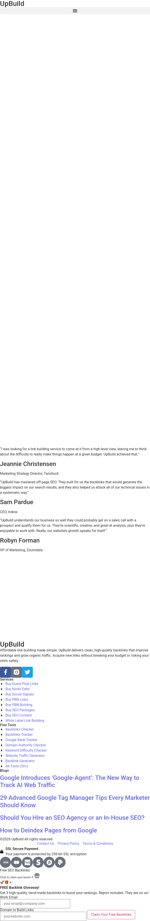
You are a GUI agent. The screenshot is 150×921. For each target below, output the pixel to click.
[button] (75, 10)
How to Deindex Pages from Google (48, 830)
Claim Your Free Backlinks (111, 914)
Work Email (35, 902)
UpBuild (12, 644)
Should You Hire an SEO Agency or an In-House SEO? (72, 817)
